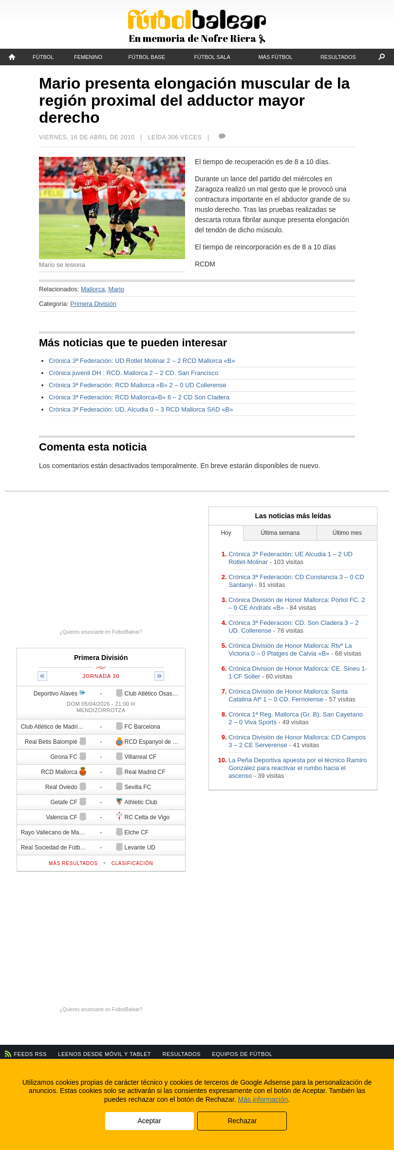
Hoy (226, 532)
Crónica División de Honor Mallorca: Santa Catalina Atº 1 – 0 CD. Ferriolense (288, 695)
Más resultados (73, 863)
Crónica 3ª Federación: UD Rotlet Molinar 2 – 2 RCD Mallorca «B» (142, 360)
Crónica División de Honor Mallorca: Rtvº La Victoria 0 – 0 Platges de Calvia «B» (290, 649)
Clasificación (132, 863)
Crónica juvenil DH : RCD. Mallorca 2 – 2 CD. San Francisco (133, 373)
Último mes (347, 532)
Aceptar (149, 1121)
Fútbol (43, 57)
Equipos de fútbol (242, 1054)
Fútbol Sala (212, 57)
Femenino (88, 57)
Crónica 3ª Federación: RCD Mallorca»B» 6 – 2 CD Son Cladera (139, 397)
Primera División (93, 303)
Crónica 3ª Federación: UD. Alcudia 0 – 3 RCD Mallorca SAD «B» (141, 409)
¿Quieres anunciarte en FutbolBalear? (100, 632)
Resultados (338, 57)
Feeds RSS (30, 1054)
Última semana (280, 532)
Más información (263, 1099)
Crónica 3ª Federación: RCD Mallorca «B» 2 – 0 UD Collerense (137, 385)
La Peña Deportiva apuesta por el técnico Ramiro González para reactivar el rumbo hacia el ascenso (297, 767)
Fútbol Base (147, 57)
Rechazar (242, 1121)
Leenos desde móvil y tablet (104, 1054)
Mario (116, 289)
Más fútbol (275, 57)
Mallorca (93, 289)
